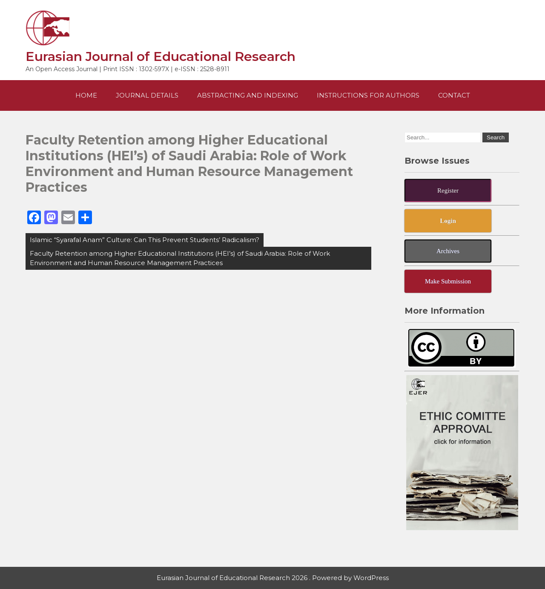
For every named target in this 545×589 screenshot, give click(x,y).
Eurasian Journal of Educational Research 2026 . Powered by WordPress (273, 578)
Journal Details (147, 95)
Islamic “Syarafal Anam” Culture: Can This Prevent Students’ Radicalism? (144, 240)
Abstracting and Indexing (247, 95)
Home (86, 95)
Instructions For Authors (368, 95)
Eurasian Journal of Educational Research (160, 56)
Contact (454, 95)
